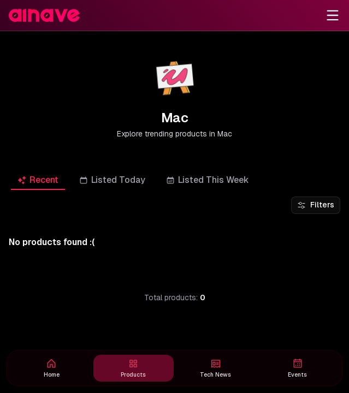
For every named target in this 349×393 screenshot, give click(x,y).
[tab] (38, 180)
